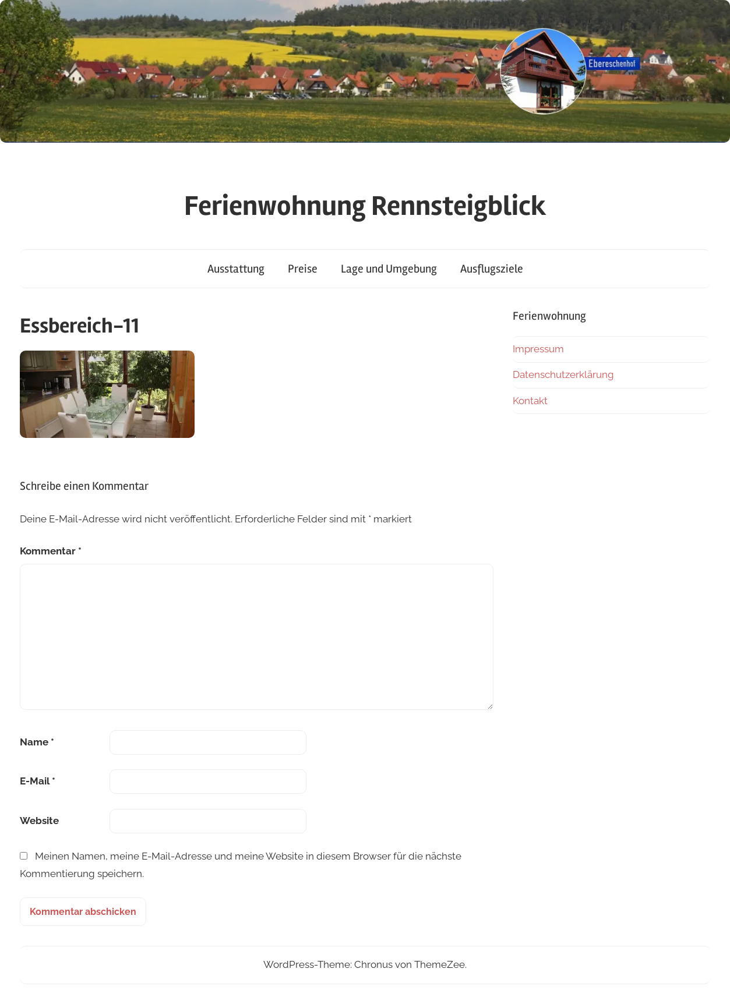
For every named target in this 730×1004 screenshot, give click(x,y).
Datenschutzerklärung (563, 374)
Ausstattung (236, 268)
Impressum (538, 349)
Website (39, 820)
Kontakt (530, 400)
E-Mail (37, 781)
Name (37, 742)
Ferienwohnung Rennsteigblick (365, 206)
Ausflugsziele (491, 268)
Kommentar (51, 551)
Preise (303, 268)
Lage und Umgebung (389, 268)
